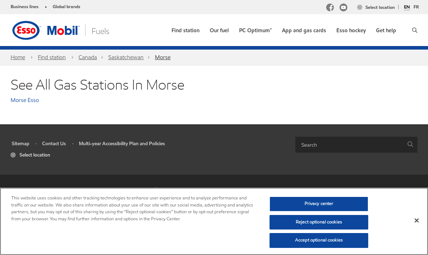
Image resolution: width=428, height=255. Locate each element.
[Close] (416, 220)
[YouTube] (343, 8)
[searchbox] (349, 145)
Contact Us (54, 143)
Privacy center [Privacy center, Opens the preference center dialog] (319, 203)
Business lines (25, 7)
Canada (88, 57)
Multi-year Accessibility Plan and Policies (122, 143)
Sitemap (20, 143)
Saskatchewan (126, 57)
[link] (185, 29)
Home (18, 57)
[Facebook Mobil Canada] (330, 8)
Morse (162, 57)
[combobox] (356, 145)
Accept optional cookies (319, 240)
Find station (52, 57)
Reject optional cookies (319, 222)
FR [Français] (416, 7)
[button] (414, 30)
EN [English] (407, 7)
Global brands (66, 7)
